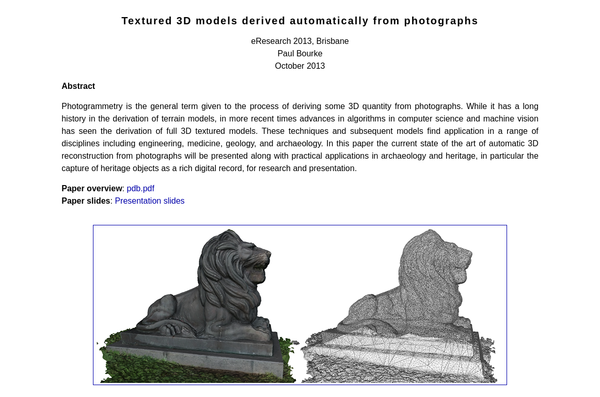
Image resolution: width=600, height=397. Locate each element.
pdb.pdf (140, 188)
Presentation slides (149, 200)
